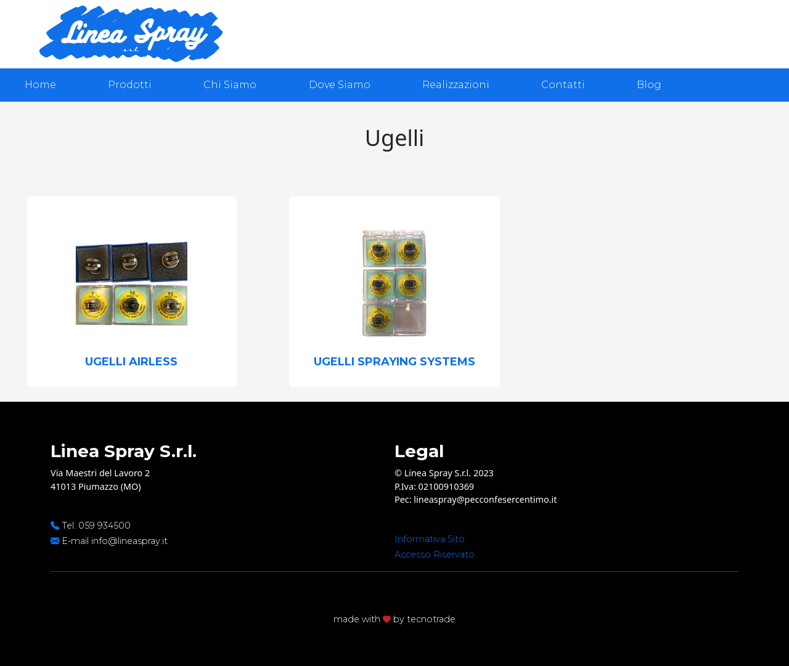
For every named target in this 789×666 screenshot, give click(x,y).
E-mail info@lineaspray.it (115, 540)
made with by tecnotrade (394, 619)
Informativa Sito (429, 539)
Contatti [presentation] (563, 85)
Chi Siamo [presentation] (229, 85)
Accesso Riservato (434, 554)
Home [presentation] (40, 85)
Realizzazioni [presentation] (455, 85)
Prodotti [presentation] (130, 85)
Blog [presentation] (649, 85)
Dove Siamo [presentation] (339, 85)
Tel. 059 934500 (96, 525)
